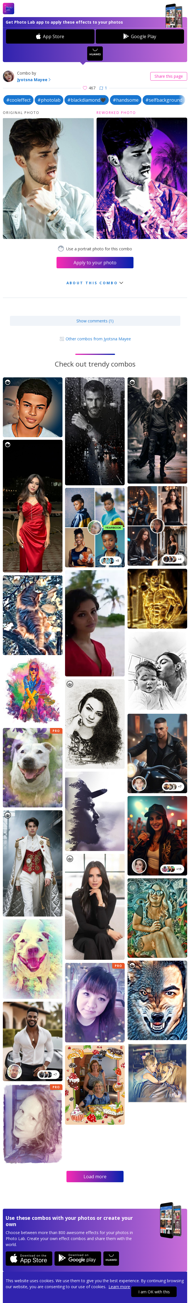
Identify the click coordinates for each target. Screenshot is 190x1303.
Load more (95, 1176)
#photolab (48, 100)
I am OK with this (154, 1291)
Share (168, 76)
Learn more (119, 1286)
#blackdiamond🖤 (86, 100)
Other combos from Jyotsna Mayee (95, 338)
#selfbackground (163, 100)
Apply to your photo (95, 262)
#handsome (126, 100)
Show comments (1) (95, 321)
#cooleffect (18, 100)
